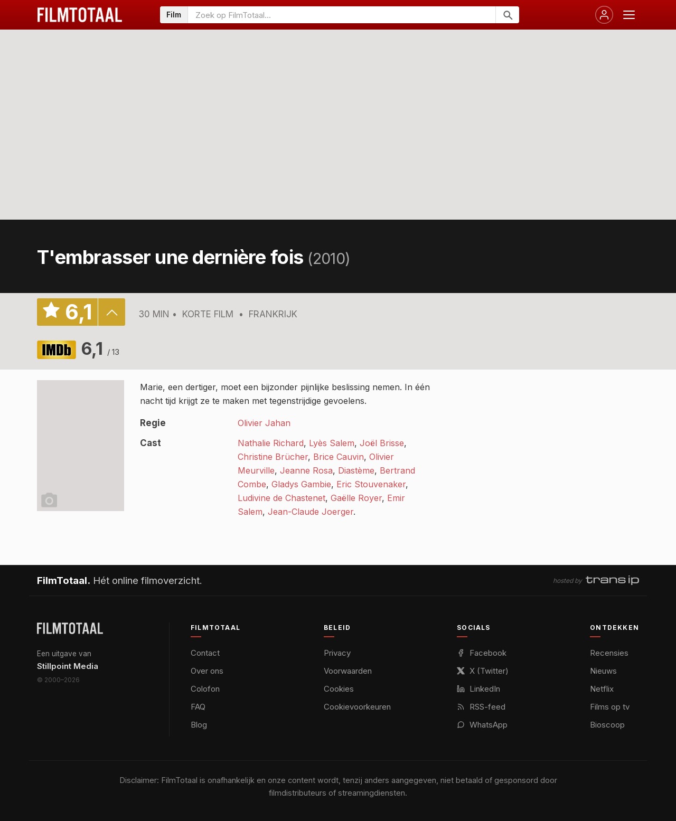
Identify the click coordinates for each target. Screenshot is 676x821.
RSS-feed (481, 707)
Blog (199, 725)
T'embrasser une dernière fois (170, 257)
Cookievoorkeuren (357, 707)
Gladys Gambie (301, 484)
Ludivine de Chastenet (281, 498)
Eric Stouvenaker (371, 484)
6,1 (100, 348)
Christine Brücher (273, 456)
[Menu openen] (629, 14)
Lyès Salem (331, 443)
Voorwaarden (348, 671)
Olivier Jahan (264, 423)
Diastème (356, 470)
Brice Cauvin (338, 456)
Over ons (207, 671)
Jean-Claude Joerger (310, 511)
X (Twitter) (483, 671)
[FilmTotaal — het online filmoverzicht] (70, 628)
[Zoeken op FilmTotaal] (341, 14)
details (111, 312)
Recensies (609, 653)
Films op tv (610, 707)
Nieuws (603, 671)
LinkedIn (478, 689)
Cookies (339, 689)
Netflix (602, 689)
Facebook (481, 653)
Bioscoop (607, 725)
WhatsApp (482, 725)
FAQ (198, 707)
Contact (205, 653)
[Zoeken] (507, 14)
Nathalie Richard (271, 443)
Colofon (205, 689)
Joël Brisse (382, 443)
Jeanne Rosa (306, 470)
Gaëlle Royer (356, 498)
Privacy (337, 653)
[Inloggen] (604, 15)
